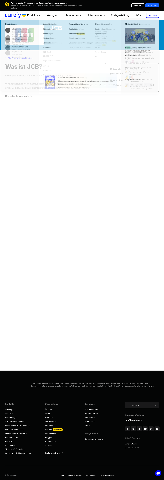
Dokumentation (91, 409)
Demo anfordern (132, 448)
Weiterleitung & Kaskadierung (17, 425)
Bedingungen (90, 475)
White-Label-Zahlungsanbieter (18, 453)
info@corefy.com (133, 420)
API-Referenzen (91, 413)
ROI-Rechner (50, 433)
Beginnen (152, 15)
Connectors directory (94, 439)
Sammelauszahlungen (14, 421)
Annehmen (152, 5)
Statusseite (90, 417)
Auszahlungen (11, 417)
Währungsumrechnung (14, 429)
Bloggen (48, 437)
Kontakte (49, 425)
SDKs (87, 425)
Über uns (49, 409)
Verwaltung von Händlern (16, 433)
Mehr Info (138, 5)
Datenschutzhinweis (75, 475)
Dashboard (10, 445)
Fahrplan (49, 417)
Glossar (48, 445)
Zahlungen (9, 409)
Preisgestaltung (114, 15)
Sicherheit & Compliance (15, 449)
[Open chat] (157, 473)
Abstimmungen (11, 437)
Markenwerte (50, 421)
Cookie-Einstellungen (106, 475)
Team (47, 413)
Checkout (9, 413)
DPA (62, 475)
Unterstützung (131, 444)
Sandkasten (90, 421)
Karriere (54, 429)
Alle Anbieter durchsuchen (19, 58)
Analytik (8, 441)
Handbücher (50, 441)
